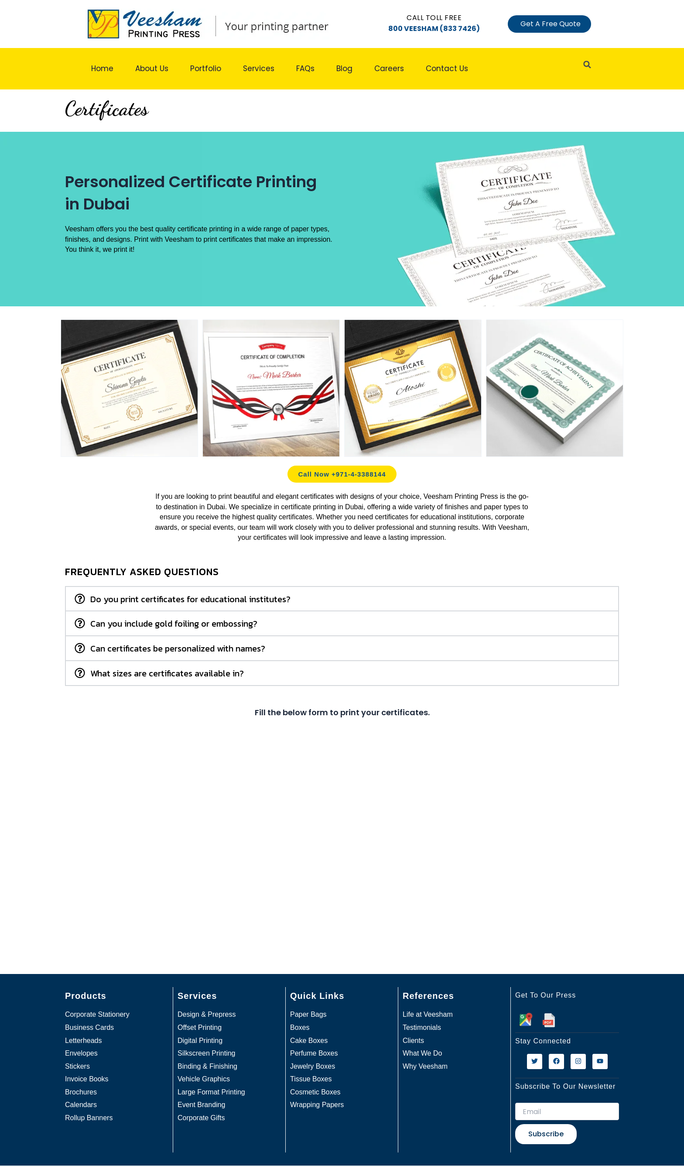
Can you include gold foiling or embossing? (173, 623)
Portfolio (205, 68)
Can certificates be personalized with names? (177, 648)
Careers (389, 68)
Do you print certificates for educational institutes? (190, 599)
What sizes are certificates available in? (167, 673)
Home (102, 68)
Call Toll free (434, 18)
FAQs (305, 68)
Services (258, 68)
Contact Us (447, 68)
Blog (344, 68)
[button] (342, 599)
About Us (151, 68)
